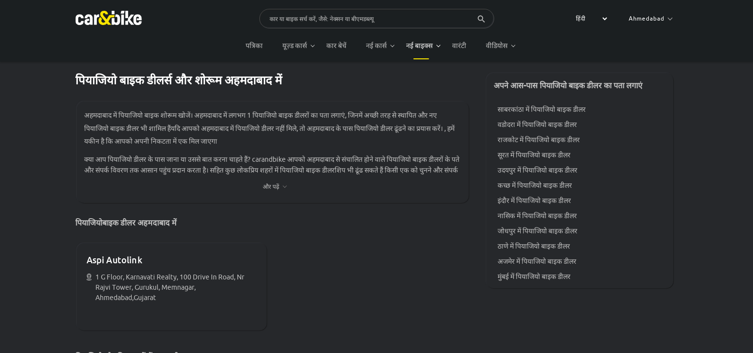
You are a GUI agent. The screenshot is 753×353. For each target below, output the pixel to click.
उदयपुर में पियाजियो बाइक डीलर (537, 170)
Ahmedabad (650, 18)
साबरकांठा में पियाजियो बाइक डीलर (542, 109)
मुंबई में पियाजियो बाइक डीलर (534, 276)
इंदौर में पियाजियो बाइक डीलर (534, 200)
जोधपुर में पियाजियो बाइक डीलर (537, 231)
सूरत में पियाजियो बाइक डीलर (534, 155)
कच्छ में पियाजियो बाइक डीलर (535, 185)
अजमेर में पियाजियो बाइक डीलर (537, 261)
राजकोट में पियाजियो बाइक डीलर (539, 140)
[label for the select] (590, 18)
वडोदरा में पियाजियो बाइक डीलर (537, 124)
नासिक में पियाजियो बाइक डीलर (537, 216)
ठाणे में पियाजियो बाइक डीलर (534, 246)
